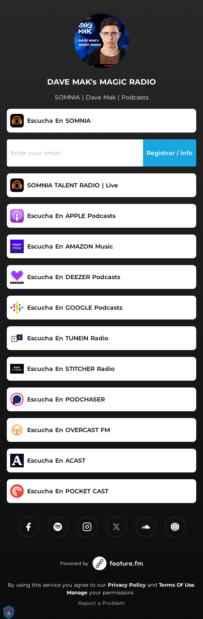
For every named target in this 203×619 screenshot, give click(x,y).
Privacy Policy (127, 585)
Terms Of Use (177, 585)
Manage (77, 592)
